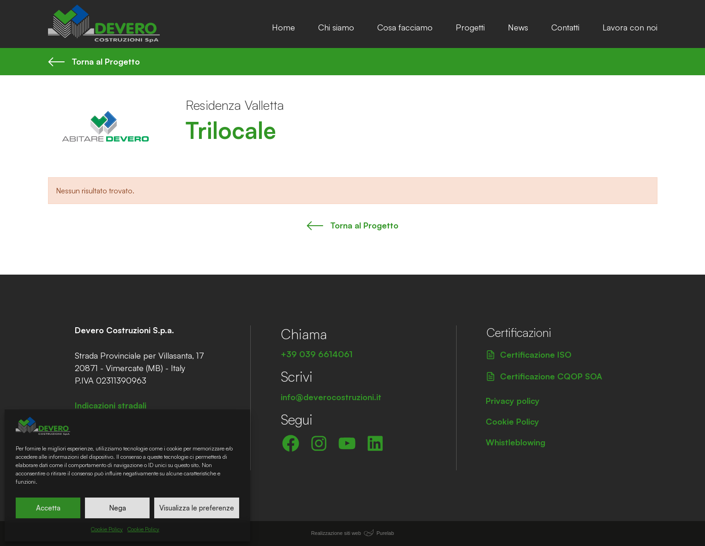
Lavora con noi (630, 27)
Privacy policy (513, 401)
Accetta (48, 508)
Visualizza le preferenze (196, 508)
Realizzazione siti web (336, 533)
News (518, 27)
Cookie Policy (107, 529)
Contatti (565, 27)
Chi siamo (336, 27)
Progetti (470, 27)
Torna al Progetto (94, 61)
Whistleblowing (515, 442)
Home (283, 27)
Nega (117, 508)
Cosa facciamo (405, 27)
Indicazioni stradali (110, 405)
